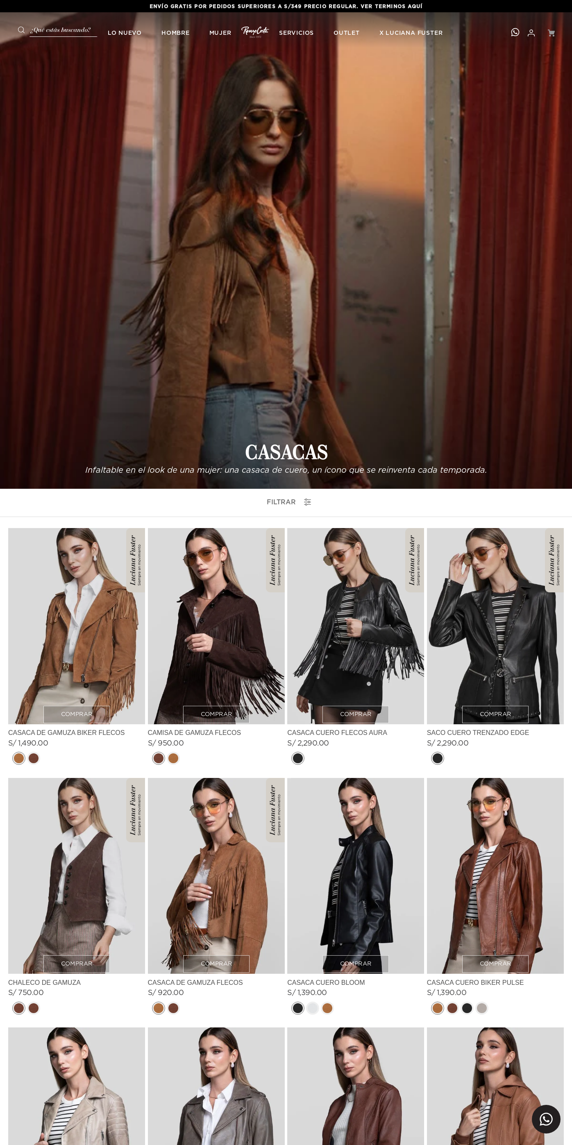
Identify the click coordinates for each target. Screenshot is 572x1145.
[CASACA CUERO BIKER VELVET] (76, 789)
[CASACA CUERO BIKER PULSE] (495, 539)
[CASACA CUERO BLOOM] (355, 539)
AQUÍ (415, 6)
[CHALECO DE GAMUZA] (76, 539)
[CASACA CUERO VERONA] (355, 789)
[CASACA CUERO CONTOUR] (495, 789)
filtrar (289, 144)
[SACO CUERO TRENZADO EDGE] (495, 290)
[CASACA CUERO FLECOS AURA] (355, 290)
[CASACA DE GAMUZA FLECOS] (216, 539)
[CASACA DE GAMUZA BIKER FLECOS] (76, 290)
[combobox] (54, 29)
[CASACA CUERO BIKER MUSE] (216, 789)
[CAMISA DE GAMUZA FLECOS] (216, 290)
